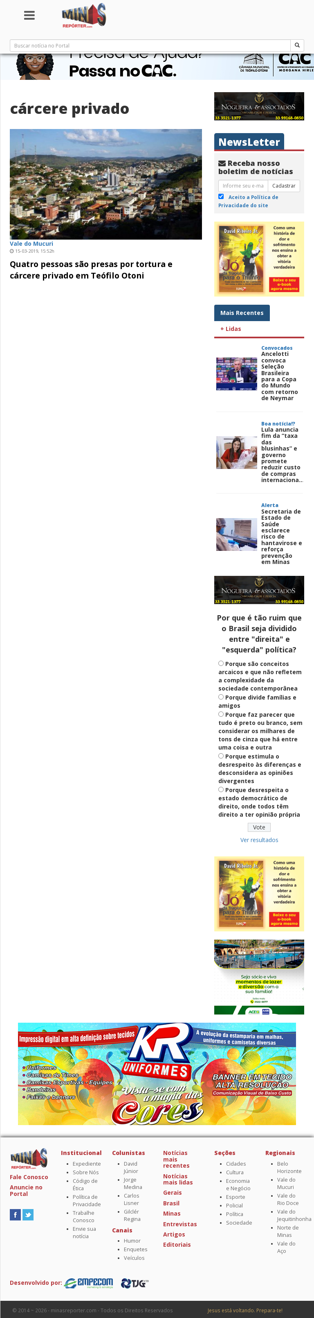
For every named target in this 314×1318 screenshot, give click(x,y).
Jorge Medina (133, 1183)
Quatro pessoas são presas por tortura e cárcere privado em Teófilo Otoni (91, 269)
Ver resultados (259, 840)
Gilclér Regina (132, 1215)
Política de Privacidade (87, 1200)
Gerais (172, 1192)
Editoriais (177, 1244)
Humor (132, 1240)
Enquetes (136, 1249)
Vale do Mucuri (286, 1183)
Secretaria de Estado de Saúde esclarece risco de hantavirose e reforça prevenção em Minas (281, 536)
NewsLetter (249, 142)
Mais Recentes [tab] (242, 313)
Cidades (236, 1163)
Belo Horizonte (289, 1167)
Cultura (235, 1172)
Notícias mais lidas (178, 1179)
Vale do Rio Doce (288, 1199)
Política (234, 1214)
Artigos (174, 1234)
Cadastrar (284, 185)
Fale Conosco (29, 1177)
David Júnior (131, 1167)
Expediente (87, 1163)
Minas (172, 1213)
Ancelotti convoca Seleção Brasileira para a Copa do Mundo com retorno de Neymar (279, 376)
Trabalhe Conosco (83, 1216)
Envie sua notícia (84, 1232)
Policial (234, 1205)
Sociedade (239, 1222)
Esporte (235, 1196)
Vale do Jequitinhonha (294, 1215)
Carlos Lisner (131, 1199)
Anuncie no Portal (26, 1190)
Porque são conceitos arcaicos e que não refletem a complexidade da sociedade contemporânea (260, 676)
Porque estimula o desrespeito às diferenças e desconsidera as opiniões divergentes (259, 768)
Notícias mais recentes (176, 1159)
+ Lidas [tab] (230, 329)
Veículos (134, 1258)
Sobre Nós (86, 1172)
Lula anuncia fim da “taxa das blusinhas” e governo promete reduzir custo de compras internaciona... (282, 455)
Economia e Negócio (238, 1185)
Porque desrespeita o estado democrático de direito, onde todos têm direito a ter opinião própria (259, 802)
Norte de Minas (288, 1231)
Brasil (171, 1203)
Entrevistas (180, 1224)
